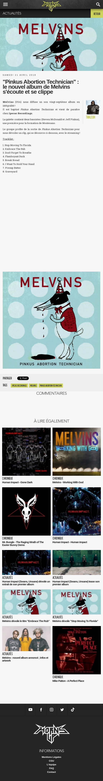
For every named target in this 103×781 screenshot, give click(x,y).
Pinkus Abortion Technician (51, 385)
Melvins (33, 385)
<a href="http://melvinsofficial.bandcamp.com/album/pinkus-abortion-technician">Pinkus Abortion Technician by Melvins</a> (51, 254)
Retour (97, 14)
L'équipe (51, 764)
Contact (51, 772)
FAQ (51, 768)
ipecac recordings (19, 385)
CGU (51, 760)
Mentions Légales (51, 757)
